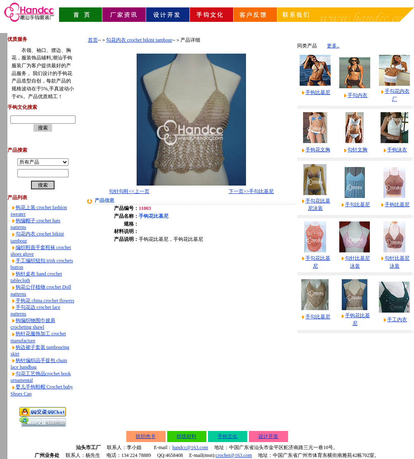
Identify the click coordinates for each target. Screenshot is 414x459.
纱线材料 (186, 436)
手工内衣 (397, 319)
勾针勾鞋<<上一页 (129, 191)
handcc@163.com (190, 447)
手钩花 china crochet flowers (45, 301)
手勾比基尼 (357, 204)
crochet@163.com (233, 455)
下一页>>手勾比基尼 (251, 191)
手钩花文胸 (317, 150)
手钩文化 (227, 436)
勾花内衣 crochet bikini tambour (139, 40)
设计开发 (268, 436)
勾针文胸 (357, 150)
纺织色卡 (146, 436)
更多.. (333, 46)
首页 (93, 40)
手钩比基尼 (317, 92)
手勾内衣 (357, 95)
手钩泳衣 (397, 150)
